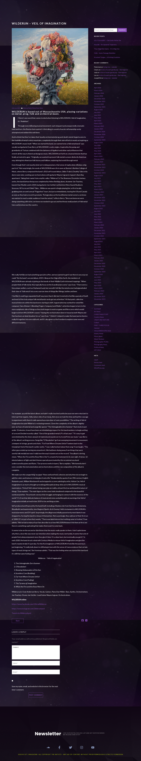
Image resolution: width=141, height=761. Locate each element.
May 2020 (97, 283)
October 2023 (99, 170)
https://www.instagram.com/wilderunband (28, 609)
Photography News (100, 344)
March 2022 (98, 222)
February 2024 (99, 159)
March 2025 (98, 123)
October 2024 (99, 137)
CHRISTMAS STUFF (101, 314)
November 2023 (99, 167)
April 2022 (97, 219)
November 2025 (99, 101)
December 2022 (99, 197)
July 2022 (97, 211)
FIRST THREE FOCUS (101, 325)
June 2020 (97, 280)
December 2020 (99, 263)
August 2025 (98, 110)
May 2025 (97, 118)
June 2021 (97, 247)
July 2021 (97, 244)
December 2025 (99, 99)
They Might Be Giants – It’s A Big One (106, 49)
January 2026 (98, 96)
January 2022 (98, 228)
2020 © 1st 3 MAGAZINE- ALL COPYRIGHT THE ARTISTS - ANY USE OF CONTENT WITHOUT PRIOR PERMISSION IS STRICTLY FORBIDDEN (70, 754)
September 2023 (99, 173)
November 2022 (99, 200)
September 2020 (99, 272)
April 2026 (97, 88)
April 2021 (97, 252)
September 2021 (99, 239)
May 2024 (97, 151)
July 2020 (97, 277)
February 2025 (99, 126)
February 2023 (99, 192)
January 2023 (98, 195)
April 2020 (97, 285)
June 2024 (97, 148)
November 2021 (99, 233)
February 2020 (99, 291)
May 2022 (97, 217)
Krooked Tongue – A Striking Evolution (107, 57)
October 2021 (99, 236)
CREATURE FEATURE (101, 320)
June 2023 (97, 181)
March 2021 (98, 255)
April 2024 (97, 153)
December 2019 (99, 296)
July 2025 (97, 112)
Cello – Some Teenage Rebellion (104, 53)
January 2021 (98, 261)
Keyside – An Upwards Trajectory (105, 45)
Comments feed (99, 365)
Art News (97, 311)
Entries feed (98, 362)
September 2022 (99, 206)
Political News (99, 347)
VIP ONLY (97, 350)
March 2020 (98, 288)
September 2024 (99, 140)
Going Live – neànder (110, 67)
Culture (96, 322)
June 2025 (97, 115)
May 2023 (97, 184)
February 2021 (99, 258)
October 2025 (99, 104)
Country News (99, 317)
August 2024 (98, 142)
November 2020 (99, 266)
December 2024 (99, 131)
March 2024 (98, 156)
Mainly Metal (31, 108)
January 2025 (98, 129)
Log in (96, 360)
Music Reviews (99, 339)
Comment (36, 652)
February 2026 (99, 93)
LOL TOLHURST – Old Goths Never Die (107, 40)
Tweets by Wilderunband (21, 613)
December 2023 (99, 164)
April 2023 (97, 186)
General (25, 108)
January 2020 (98, 293)
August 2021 (98, 241)
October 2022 (99, 203)
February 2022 (99, 225)
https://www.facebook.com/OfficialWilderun (29, 604)
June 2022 (97, 214)
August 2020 (98, 274)
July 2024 (97, 145)
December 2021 (99, 230)
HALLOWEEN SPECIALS (102, 331)
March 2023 (98, 189)
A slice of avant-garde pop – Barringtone (114, 70)
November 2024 (99, 134)
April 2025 (97, 121)
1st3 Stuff (97, 309)
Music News (39, 108)
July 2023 (97, 178)
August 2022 (98, 208)
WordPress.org (99, 368)
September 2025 (99, 107)
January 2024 (98, 162)
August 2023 (98, 175)
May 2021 (97, 250)
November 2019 (99, 299)
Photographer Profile (101, 342)
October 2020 (99, 269)
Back (18, 621)
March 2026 (98, 90)
